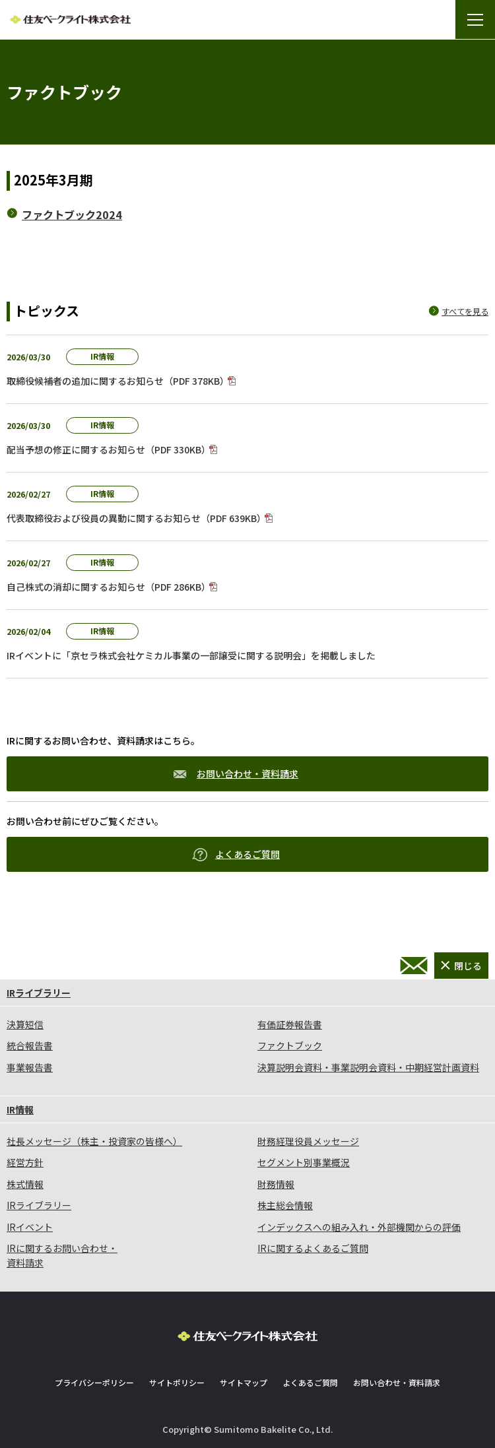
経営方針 (25, 1162)
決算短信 (25, 1024)
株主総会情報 (285, 1205)
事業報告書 (30, 1067)
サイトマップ (243, 1382)
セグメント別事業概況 (303, 1162)
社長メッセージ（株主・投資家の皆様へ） (94, 1141)
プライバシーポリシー (94, 1382)
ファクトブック (289, 1045)
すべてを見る (465, 311)
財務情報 (275, 1184)
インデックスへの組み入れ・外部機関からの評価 (359, 1227)
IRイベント (30, 1227)
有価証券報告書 (289, 1024)
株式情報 (25, 1184)
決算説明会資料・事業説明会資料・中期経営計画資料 (368, 1067)
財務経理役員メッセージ (308, 1141)
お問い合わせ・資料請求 (236, 773)
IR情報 (20, 1109)
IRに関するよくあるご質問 (312, 1248)
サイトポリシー (177, 1382)
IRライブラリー (39, 992)
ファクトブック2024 (72, 214)
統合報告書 (30, 1045)
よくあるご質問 (236, 854)
